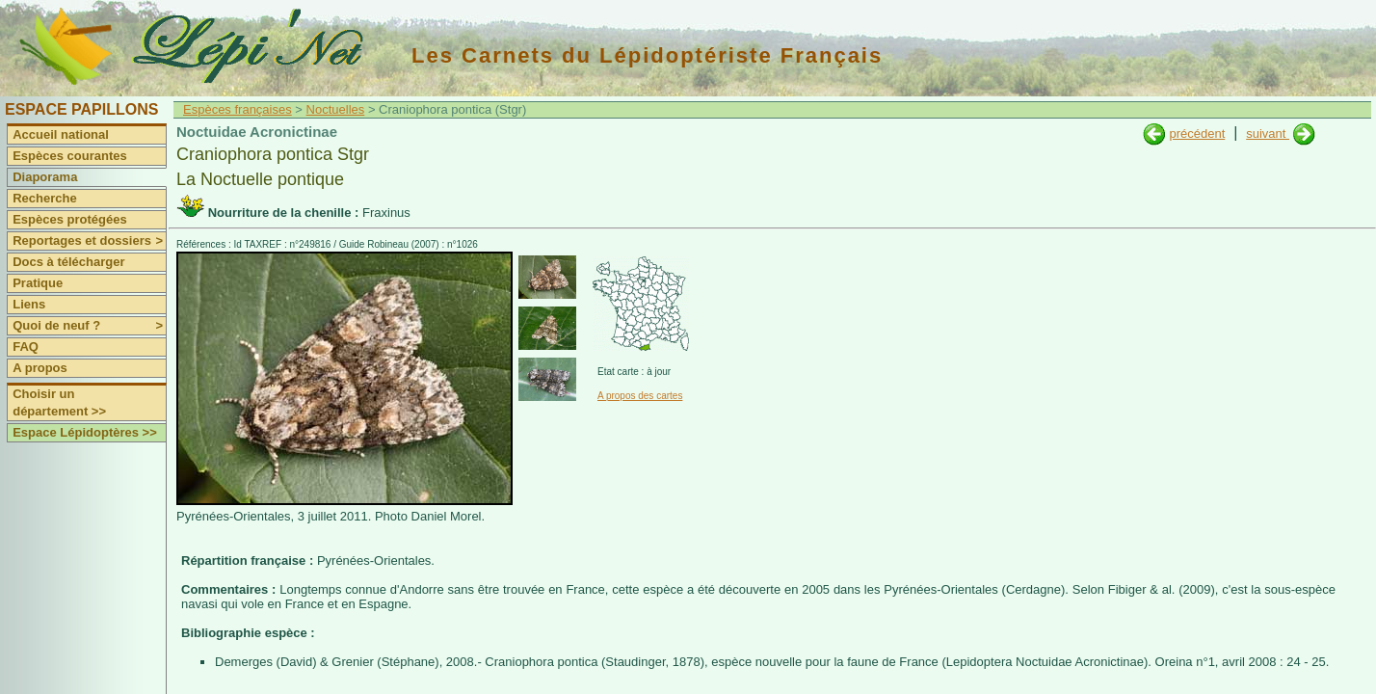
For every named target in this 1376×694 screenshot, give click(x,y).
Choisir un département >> (59, 402)
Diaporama (45, 177)
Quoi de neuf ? (89, 325)
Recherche (44, 198)
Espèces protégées (70, 219)
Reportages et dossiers (89, 241)
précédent (1197, 133)
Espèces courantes (70, 155)
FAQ (26, 346)
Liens (29, 304)
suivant (1267, 133)
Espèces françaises (237, 109)
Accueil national (61, 134)
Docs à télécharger (68, 261)
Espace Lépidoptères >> (85, 432)
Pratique (38, 283)
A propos (40, 367)
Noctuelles (335, 109)
